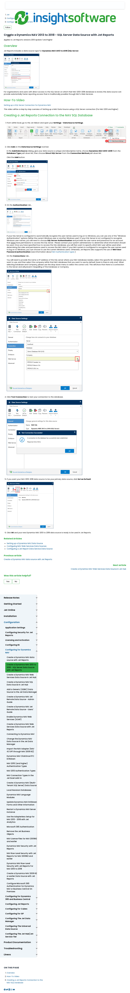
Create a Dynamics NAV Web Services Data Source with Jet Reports (20, 727)
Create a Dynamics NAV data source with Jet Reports (28, 559)
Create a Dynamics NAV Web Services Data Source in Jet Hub (98, 569)
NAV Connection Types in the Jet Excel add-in (20, 776)
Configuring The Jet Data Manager (17, 920)
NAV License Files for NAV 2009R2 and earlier (22, 840)
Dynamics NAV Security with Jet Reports (21, 847)
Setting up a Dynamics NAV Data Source (25, 543)
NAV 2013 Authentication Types (21, 770)
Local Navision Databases (19, 790)
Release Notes (11, 597)
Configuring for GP (14, 913)
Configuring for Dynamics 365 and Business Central (18, 898)
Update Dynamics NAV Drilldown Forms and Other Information (22, 803)
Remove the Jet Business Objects (18, 832)
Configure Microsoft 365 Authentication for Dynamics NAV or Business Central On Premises (20, 887)
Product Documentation (17, 942)
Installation (10, 616)
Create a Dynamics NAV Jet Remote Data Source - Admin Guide (20, 699)
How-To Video (13, 976)
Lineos (7, 954)
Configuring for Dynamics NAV (18, 651)
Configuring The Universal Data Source (18, 927)
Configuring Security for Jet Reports (19, 634)
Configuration (12, 622)
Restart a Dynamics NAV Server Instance (21, 810)
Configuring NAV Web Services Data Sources (26, 546)
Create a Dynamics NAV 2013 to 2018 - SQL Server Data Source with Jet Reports (21, 667)
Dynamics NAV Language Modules (18, 796)
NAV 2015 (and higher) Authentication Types (17, 764)
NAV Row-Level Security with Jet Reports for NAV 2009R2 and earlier (21, 856)
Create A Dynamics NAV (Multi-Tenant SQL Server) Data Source (22, 784)
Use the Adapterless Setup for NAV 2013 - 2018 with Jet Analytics (21, 819)
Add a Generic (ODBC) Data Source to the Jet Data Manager (22, 690)
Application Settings (15, 627)
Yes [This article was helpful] (7, 581)
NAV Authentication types (63, 252)
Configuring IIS (12, 645)
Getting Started (12, 603)
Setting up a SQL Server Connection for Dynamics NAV (27, 105)
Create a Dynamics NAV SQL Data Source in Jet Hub (20, 683)
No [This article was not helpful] (16, 581)
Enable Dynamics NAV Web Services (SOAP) (19, 718)
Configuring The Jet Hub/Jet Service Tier (19, 935)
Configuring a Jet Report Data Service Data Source (30, 549)
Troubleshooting (13, 948)
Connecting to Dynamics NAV (20, 734)
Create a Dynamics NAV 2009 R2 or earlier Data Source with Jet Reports (22, 876)
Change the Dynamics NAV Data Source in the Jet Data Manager (20, 741)
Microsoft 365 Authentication (20, 826)
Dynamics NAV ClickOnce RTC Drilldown (20, 757)
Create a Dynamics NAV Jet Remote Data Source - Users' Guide (20, 709)
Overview (11, 973)
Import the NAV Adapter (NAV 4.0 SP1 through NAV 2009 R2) (20, 750)
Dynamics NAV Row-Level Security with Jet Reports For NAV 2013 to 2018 (20, 866)
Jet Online (9, 609)
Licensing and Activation (17, 640)
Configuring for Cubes (16, 908)
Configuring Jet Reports (17, 904)
